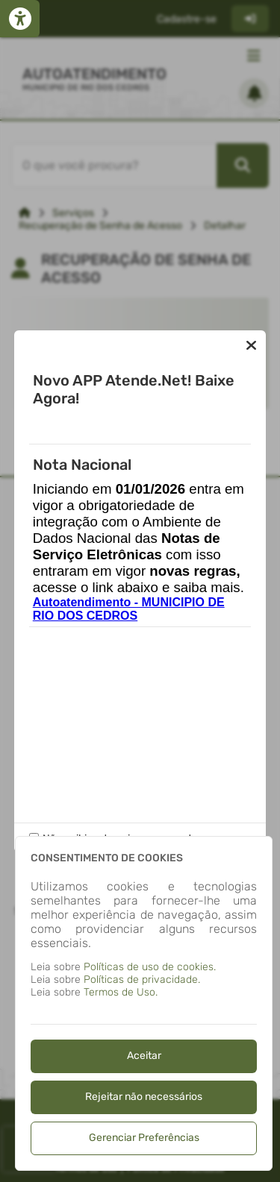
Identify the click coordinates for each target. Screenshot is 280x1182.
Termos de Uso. (121, 992)
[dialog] (144, 1003)
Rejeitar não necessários (143, 1096)
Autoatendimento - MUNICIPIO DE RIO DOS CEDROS (129, 609)
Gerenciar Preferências (144, 1137)
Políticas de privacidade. (142, 979)
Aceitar (144, 1055)
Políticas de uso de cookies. (150, 967)
